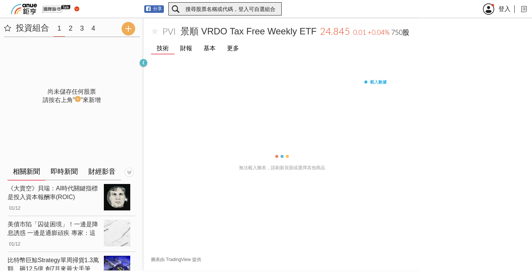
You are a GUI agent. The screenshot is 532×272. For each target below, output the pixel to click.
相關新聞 (26, 171)
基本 (210, 48)
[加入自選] (155, 31)
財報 (186, 48)
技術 (163, 48)
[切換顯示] (129, 172)
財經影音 (102, 171)
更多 (233, 48)
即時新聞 (64, 171)
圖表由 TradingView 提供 (176, 259)
